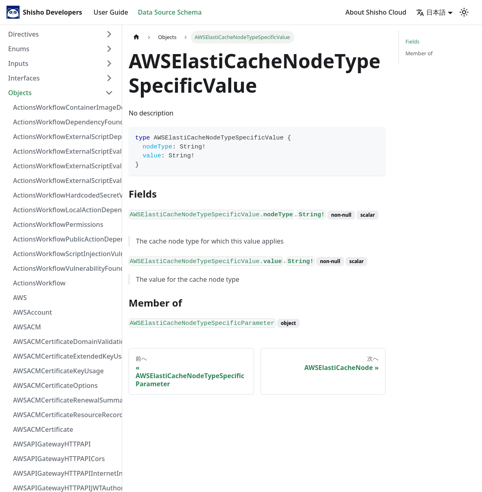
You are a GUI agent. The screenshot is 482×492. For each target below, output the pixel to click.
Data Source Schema (170, 12)
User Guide (111, 12)
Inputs (18, 63)
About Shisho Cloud (376, 12)
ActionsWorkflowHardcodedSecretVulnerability (65, 195)
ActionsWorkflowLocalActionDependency (65, 209)
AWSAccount (32, 312)
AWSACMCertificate (43, 429)
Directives (23, 34)
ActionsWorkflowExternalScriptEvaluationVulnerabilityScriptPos (65, 165)
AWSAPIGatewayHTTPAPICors (59, 458)
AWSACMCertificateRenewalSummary (65, 400)
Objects (20, 92)
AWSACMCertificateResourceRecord (65, 414)
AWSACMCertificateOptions (55, 385)
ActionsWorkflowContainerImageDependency (65, 107)
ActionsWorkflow (39, 283)
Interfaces (23, 78)
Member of (419, 53)
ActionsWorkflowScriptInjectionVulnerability (65, 253)
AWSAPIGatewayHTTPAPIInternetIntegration (65, 473)
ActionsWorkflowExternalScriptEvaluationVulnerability (65, 180)
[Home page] (136, 37)
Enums (18, 48)
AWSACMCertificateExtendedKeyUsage (65, 356)
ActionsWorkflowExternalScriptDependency (65, 136)
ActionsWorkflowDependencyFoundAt (65, 122)
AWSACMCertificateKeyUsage (58, 370)
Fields (412, 41)
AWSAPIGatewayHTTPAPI (52, 444)
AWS (20, 297)
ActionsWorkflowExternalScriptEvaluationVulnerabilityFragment (65, 151)
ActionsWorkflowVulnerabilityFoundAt (65, 268)
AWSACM (27, 326)
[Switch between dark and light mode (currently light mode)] (464, 12)
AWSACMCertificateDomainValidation (65, 341)
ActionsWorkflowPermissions (58, 224)
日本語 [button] (431, 12)
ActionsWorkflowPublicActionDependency (65, 239)
